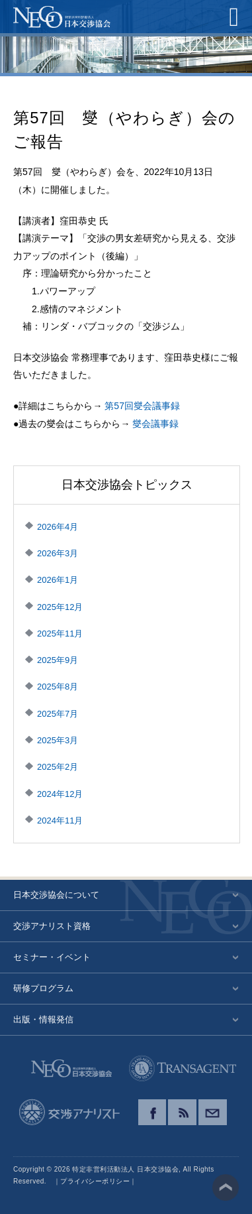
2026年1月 (57, 580)
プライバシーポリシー (95, 1181)
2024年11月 (60, 820)
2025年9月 (57, 660)
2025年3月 (57, 740)
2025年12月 (60, 607)
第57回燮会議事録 (142, 405)
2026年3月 (57, 553)
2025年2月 (57, 767)
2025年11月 (60, 633)
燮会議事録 (155, 423)
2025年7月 (57, 714)
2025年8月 (57, 687)
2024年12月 (60, 794)
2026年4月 (57, 527)
